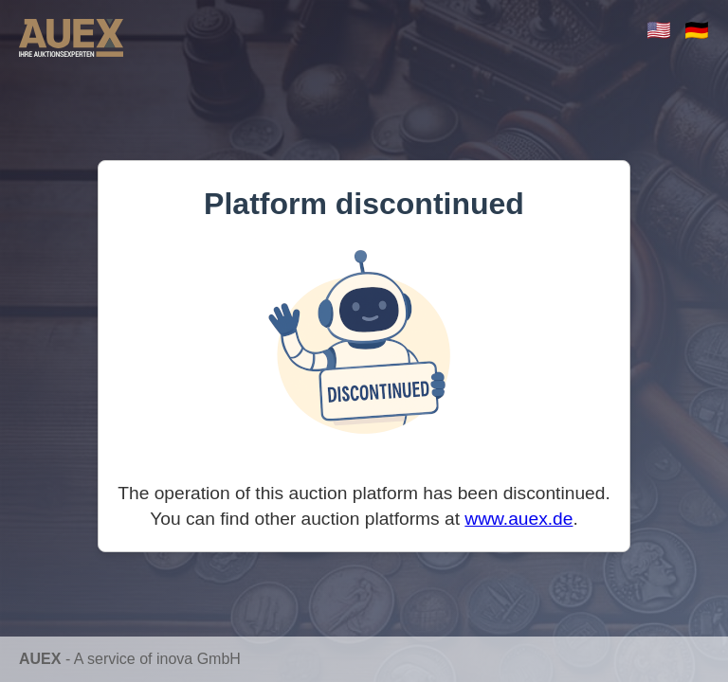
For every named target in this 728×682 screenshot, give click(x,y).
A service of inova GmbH (157, 659)
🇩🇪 (696, 30)
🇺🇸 (658, 30)
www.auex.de (518, 519)
